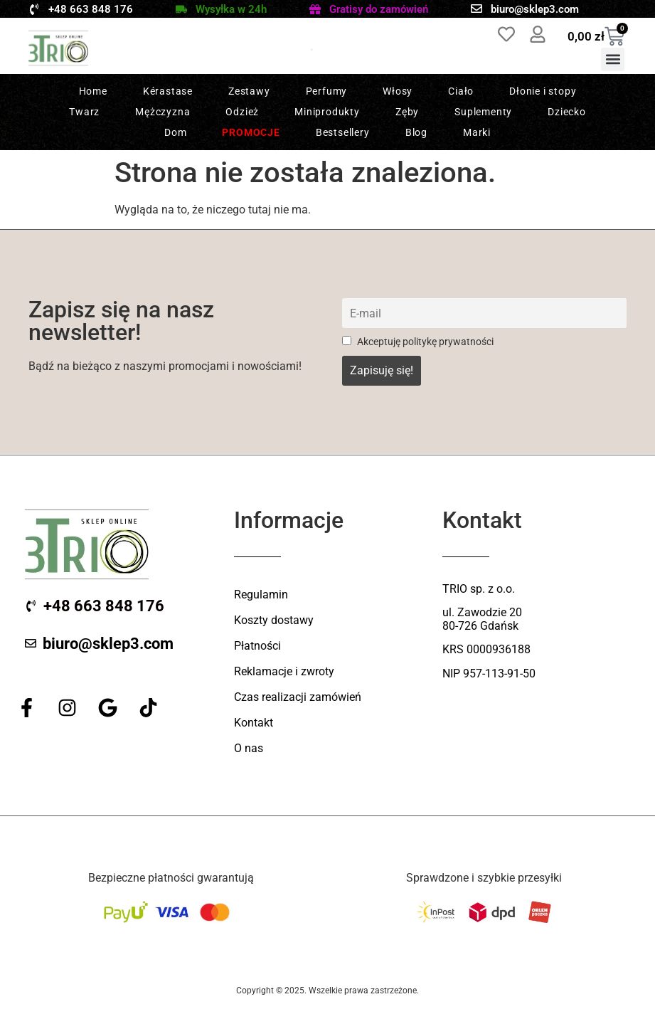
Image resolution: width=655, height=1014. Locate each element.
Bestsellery (343, 132)
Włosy (397, 91)
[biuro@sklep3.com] (476, 8)
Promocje (250, 132)
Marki (477, 132)
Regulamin (261, 594)
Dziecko (567, 111)
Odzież (242, 111)
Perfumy (327, 91)
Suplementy (483, 111)
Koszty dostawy (274, 620)
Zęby (407, 111)
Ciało (461, 91)
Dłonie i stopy (542, 91)
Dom (175, 132)
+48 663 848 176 (90, 9)
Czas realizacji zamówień (297, 697)
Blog (416, 132)
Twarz (84, 111)
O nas (248, 748)
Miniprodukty (327, 111)
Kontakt (253, 722)
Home (93, 91)
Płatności (257, 646)
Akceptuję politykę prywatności (418, 342)
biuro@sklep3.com (535, 9)
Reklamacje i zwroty (284, 671)
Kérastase (168, 91)
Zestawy (249, 91)
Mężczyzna (162, 111)
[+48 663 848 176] (34, 9)
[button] (612, 59)
